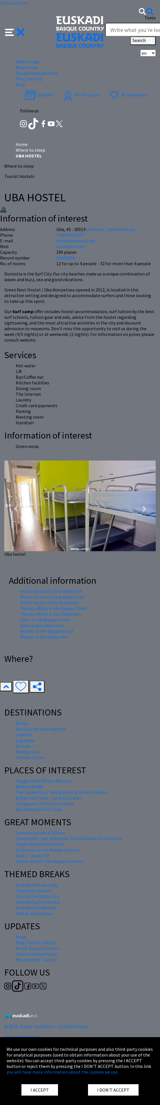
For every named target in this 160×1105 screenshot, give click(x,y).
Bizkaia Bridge (30, 786)
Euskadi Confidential (36, 908)
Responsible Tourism (36, 959)
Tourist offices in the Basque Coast (53, 608)
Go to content (14, 3)
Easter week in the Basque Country (49, 861)
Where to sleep (30, 150)
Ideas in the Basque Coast (45, 620)
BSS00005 (65, 258)
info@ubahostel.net (76, 241)
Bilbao (22, 723)
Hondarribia (27, 752)
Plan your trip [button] (29, 79)
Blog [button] (20, 84)
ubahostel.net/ (71, 246)
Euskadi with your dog (37, 885)
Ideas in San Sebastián (41, 625)
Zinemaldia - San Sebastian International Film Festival (69, 838)
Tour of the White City (37, 896)
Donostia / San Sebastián (110, 229)
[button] (15, 32)
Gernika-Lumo (30, 757)
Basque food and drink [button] (37, 73)
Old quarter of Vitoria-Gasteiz (45, 803)
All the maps (80, 95)
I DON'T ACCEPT (113, 1090)
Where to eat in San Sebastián (49, 602)
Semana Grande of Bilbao (40, 833)
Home (22, 144)
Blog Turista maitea (35, 942)
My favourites (127, 95)
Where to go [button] (28, 61)
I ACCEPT (40, 1090)
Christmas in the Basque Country (48, 850)
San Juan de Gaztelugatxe (41, 729)
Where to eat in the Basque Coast (52, 597)
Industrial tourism (33, 890)
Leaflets (38, 95)
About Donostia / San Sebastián (51, 591)
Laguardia (25, 740)
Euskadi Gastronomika (38, 902)
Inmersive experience (36, 954)
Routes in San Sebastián (43, 637)
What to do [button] (26, 67)
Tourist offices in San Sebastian (50, 614)
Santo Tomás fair (32, 855)
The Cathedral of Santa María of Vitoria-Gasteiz (62, 792)
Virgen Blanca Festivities (40, 844)
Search (143, 40)
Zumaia (23, 746)
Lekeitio (24, 734)
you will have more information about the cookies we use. (63, 1072)
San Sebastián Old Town (39, 809)
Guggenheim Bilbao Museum (44, 781)
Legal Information (22, 1036)
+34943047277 (70, 235)
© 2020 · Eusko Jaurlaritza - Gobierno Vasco (46, 1026)
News (21, 937)
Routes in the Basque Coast (47, 631)
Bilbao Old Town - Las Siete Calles (49, 798)
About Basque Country (37, 948)
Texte (150, 18)
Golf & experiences (34, 913)
